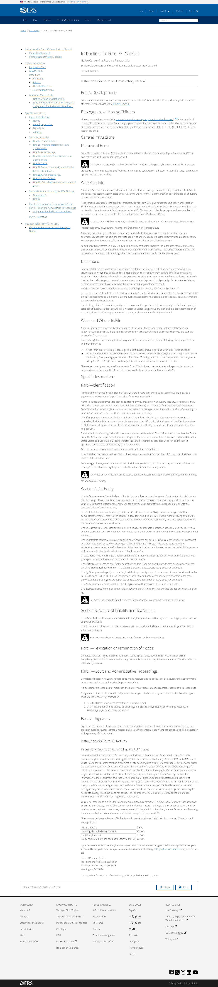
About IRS (25, 910)
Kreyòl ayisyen (136, 948)
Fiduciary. (38, 78)
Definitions (34, 75)
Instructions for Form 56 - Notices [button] (41, 223)
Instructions (34, 30)
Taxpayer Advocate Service (69, 916)
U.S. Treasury (173, 910)
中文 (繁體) (135, 923)
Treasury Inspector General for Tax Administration (180, 918)
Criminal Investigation (104, 935)
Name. (36, 120)
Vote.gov (171, 939)
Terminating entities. (43, 90)
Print (185, 887)
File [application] (25, 20)
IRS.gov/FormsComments (168, 849)
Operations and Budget (32, 923)
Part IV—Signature (38, 217)
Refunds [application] (47, 20)
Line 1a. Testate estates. (45, 141)
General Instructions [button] (35, 63)
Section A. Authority (39, 137)
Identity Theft (99, 916)
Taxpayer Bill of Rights (67, 910)
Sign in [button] (193, 11)
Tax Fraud (97, 929)
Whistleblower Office (103, 941)
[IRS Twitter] (177, 972)
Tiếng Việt (134, 941)
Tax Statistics (26, 929)
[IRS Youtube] (195, 972)
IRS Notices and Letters (104, 910)
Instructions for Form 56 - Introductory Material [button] (48, 49)
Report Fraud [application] (104, 20)
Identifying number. (43, 124)
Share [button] (167, 887)
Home (23, 30)
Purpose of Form (37, 67)
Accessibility (192, 983)
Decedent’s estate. (42, 86)
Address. (37, 132)
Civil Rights (61, 929)
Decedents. (38, 128)
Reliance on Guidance (67, 948)
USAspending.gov (175, 933)
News (151, 11)
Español (133, 910)
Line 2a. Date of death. (44, 178)
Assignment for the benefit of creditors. (52, 211)
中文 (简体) (135, 916)
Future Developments (40, 53)
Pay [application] (35, 20)
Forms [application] (88, 20)
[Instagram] (183, 972)
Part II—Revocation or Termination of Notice (51, 204)
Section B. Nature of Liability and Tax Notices (51, 191)
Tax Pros (179, 11)
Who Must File (36, 71)
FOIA (58, 935)
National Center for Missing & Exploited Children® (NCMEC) (146, 119)
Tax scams (98, 923)
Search (196, 20)
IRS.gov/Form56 (121, 104)
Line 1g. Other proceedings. (47, 174)
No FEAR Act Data (66, 941)
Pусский (133, 935)
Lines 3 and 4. (40, 195)
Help (141, 11)
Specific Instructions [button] (35, 113)
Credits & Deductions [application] (67, 20)
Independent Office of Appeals (71, 923)
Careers (24, 916)
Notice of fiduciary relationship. (49, 99)
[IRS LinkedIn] (189, 972)
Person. (37, 82)
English (165, 11)
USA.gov (171, 926)
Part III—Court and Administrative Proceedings (52, 208)
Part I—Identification (39, 117)
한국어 (133, 929)
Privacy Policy (176, 983)
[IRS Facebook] (171, 972)
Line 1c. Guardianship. (44, 152)
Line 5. (36, 199)
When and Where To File (41, 95)
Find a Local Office (29, 941)
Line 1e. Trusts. (40, 163)
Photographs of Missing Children (45, 57)
